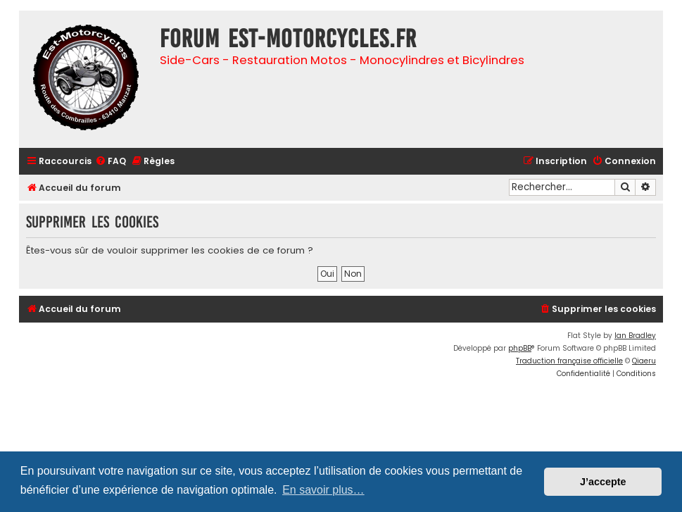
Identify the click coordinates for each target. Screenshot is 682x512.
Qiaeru (644, 361)
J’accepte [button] (603, 481)
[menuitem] (110, 161)
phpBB (519, 348)
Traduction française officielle (569, 361)
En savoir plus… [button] (323, 490)
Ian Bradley (635, 335)
